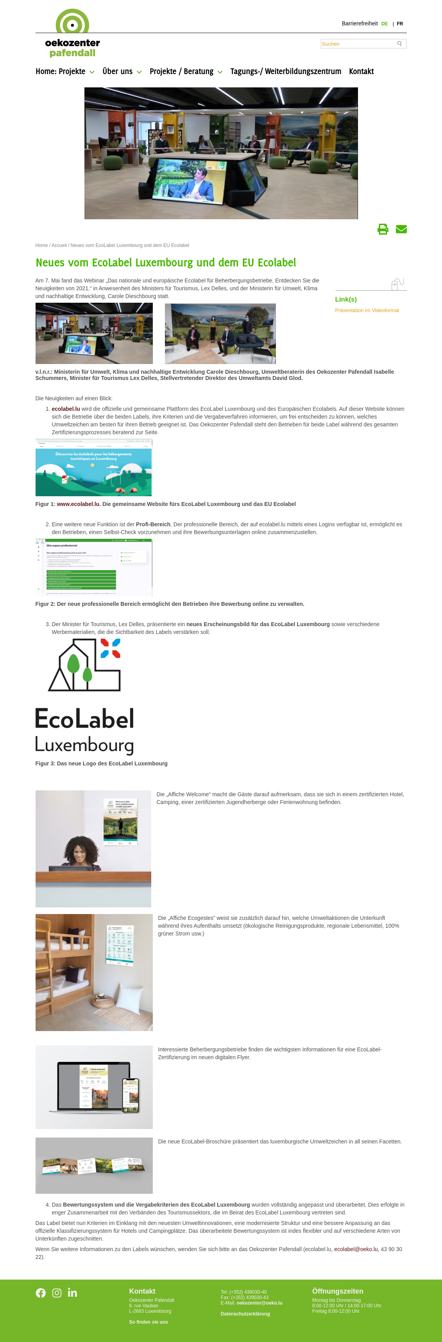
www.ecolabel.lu (78, 504)
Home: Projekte (60, 71)
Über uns (117, 71)
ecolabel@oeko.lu (356, 1249)
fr (400, 24)
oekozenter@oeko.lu (259, 1303)
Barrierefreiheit (360, 23)
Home (42, 245)
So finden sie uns (148, 1322)
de (385, 24)
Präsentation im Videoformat (367, 310)
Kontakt (361, 71)
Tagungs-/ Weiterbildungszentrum (286, 71)
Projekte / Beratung (181, 71)
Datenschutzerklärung (245, 1314)
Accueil (59, 245)
